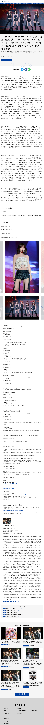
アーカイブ (6, 723)
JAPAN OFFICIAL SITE (11, 601)
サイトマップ (20, 713)
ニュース (6, 708)
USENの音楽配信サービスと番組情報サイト (27, 710)
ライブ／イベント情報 (10, 3)
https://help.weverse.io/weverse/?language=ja (21, 494)
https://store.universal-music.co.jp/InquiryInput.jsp (13, 510)
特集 (5, 710)
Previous (3, 267)
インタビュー (7, 713)
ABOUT (19, 708)
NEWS (4, 3)
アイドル (6, 721)
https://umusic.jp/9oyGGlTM (8, 488)
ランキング (6, 718)
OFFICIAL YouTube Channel (13, 608)
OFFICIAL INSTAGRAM (11, 610)
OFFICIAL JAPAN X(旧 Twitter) (13, 614)
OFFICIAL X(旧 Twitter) (11, 612)
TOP (1, 3)
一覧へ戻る (21, 694)
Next (41, 267)
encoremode (7, 716)
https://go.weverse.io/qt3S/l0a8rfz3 (10, 483)
